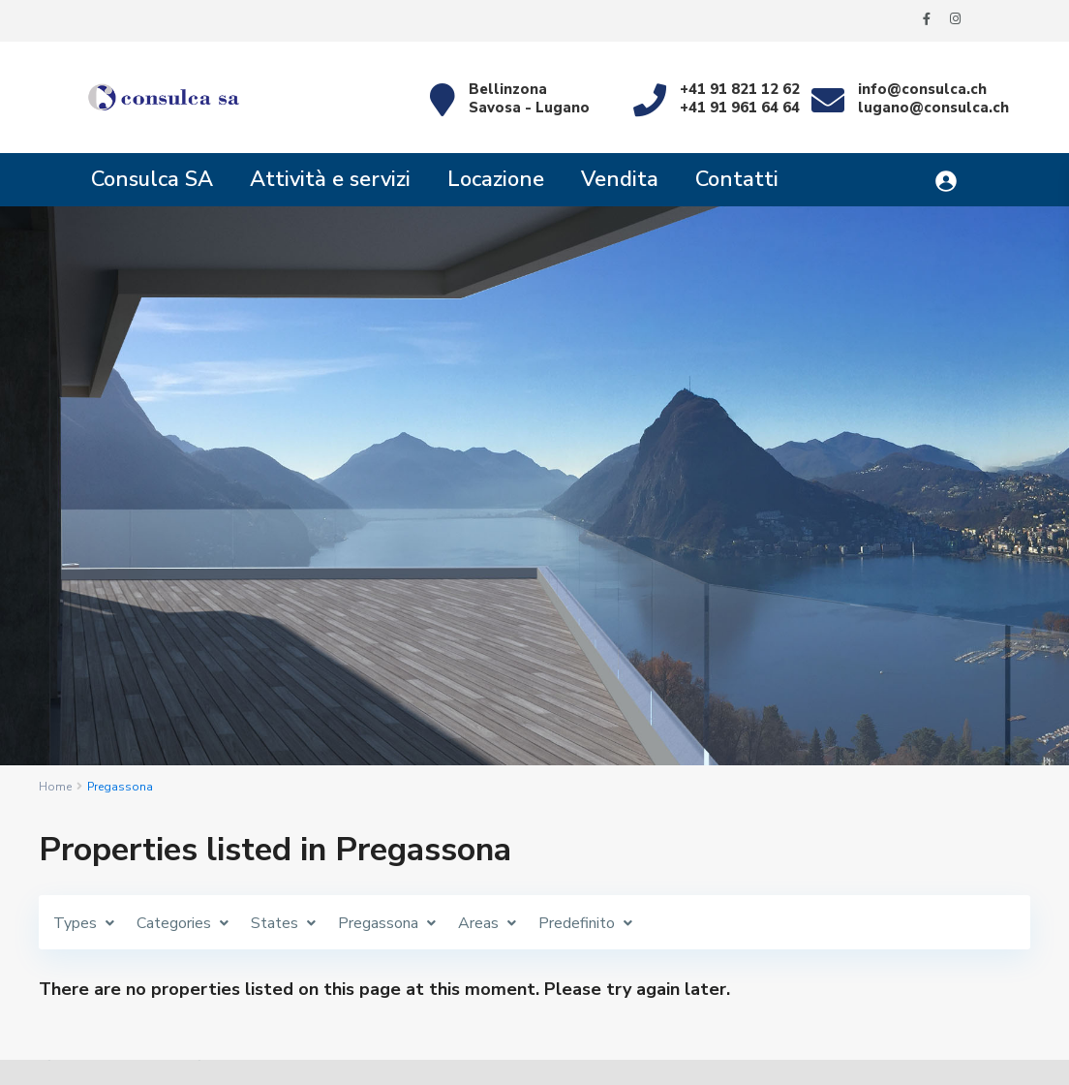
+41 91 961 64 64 (740, 107)
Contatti (737, 179)
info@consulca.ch (922, 89)
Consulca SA (152, 179)
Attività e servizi (330, 179)
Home (55, 786)
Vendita (619, 179)
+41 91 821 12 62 (740, 89)
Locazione (495, 179)
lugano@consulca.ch (933, 107)
